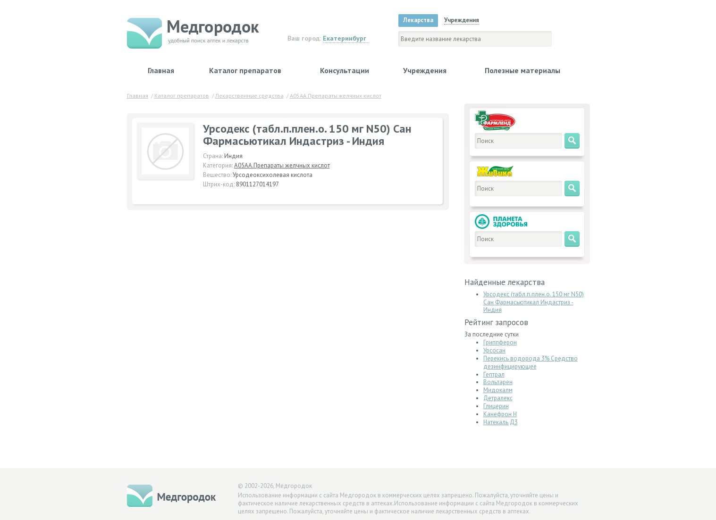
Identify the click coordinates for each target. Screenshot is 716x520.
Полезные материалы (522, 70)
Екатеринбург (344, 38)
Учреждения (424, 70)
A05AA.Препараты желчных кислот (282, 165)
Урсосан (494, 350)
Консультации (344, 70)
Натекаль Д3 (500, 422)
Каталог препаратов (245, 70)
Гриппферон (500, 342)
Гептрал (494, 374)
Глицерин (496, 406)
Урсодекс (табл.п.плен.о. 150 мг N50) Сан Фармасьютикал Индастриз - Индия (533, 302)
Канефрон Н (500, 414)
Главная (161, 70)
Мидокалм (498, 390)
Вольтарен (498, 382)
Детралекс (498, 398)
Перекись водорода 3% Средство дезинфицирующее (530, 362)
